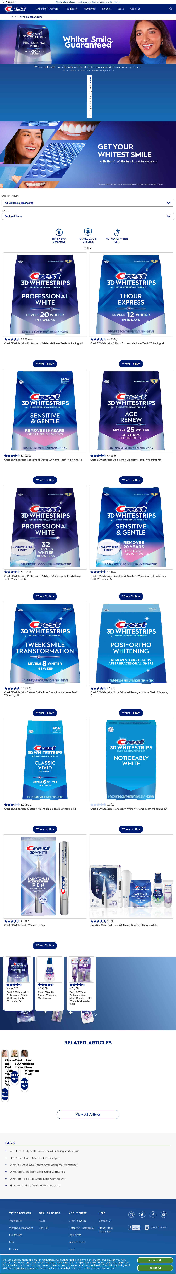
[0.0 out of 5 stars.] (131, 783)
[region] (88, 1264)
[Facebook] (153, 1221)
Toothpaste (71, 8)
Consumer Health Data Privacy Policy (103, 1265)
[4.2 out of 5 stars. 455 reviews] (45, 550)
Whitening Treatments (47, 8)
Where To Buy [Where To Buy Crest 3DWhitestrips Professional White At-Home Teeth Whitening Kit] (45, 342)
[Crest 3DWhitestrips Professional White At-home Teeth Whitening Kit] (45, 288)
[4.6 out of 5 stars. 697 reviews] (45, 666)
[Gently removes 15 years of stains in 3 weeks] (45, 404)
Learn (120, 8)
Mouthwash (90, 8)
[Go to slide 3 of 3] (95, 992)
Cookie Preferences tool (25, 1268)
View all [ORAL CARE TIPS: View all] (43, 1234)
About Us (135, 8)
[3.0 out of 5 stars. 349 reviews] (45, 783)
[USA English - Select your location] (10, 2)
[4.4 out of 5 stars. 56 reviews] (131, 434)
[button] (88, 1157)
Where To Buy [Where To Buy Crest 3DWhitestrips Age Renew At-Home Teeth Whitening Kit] (131, 458)
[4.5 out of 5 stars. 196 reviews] (131, 550)
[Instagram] (131, 1221)
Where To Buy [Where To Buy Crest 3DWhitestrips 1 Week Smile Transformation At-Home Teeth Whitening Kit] (45, 691)
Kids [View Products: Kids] (11, 1248)
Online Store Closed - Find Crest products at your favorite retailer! (88, 2)
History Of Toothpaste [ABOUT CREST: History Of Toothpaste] (81, 1234)
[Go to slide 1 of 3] (83, 992)
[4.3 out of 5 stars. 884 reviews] (131, 317)
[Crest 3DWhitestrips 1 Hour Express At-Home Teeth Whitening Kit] (131, 288)
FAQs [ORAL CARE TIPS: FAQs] (42, 1227)
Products (106, 8)
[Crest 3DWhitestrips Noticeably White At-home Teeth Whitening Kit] (131, 753)
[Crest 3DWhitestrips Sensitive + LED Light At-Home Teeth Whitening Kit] (131, 520)
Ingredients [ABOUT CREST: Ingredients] (75, 1241)
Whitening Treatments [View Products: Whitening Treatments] (21, 1234)
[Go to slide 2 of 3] (89, 992)
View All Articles (88, 1121)
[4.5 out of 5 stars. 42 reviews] (131, 666)
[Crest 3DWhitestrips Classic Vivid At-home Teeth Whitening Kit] (45, 753)
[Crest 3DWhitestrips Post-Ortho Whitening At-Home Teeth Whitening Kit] (131, 637)
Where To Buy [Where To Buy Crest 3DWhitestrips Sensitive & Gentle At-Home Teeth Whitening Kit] (45, 458)
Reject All (155, 1267)
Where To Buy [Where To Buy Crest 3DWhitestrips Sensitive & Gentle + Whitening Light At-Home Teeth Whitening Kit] (131, 574)
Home (13, 17)
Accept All (155, 1260)
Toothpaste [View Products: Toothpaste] (15, 1227)
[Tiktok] (142, 1221)
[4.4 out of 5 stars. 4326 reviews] (45, 317)
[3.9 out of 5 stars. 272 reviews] (45, 434)
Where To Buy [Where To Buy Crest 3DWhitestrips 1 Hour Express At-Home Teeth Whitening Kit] (131, 342)
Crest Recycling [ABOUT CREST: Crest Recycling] (77, 1227)
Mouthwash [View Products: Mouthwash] (15, 1241)
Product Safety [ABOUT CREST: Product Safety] (77, 1248)
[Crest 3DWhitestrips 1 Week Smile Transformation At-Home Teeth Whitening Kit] (45, 637)
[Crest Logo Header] (14, 9)
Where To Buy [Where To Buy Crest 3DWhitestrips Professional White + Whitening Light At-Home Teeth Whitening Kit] (45, 574)
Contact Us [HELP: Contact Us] (105, 1227)
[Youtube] (164, 1221)
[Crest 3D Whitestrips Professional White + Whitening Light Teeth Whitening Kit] (45, 520)
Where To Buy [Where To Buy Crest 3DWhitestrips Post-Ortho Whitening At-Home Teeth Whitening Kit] (131, 691)
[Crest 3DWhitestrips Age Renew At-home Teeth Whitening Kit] (131, 404)
